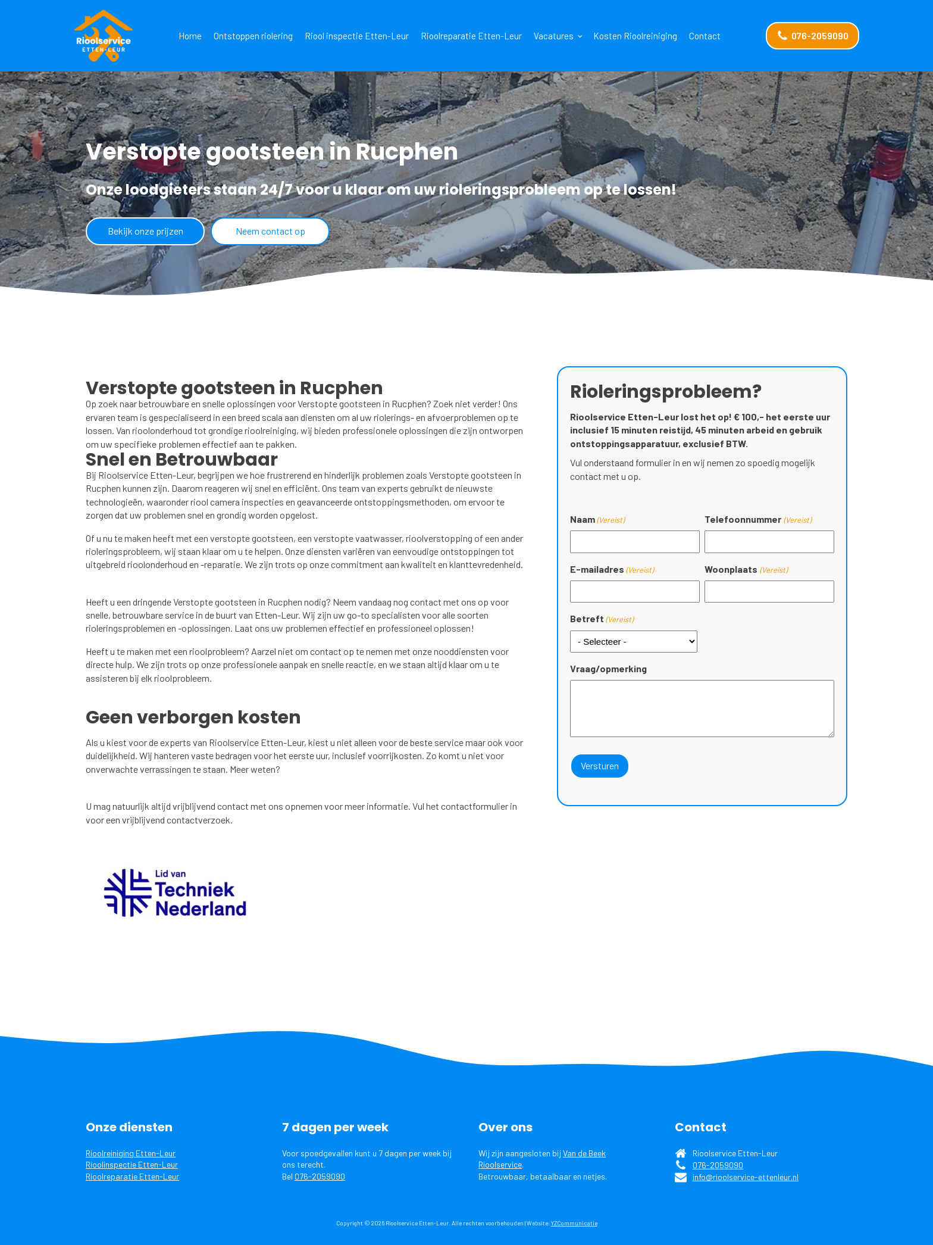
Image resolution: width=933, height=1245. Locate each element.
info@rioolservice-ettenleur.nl (746, 1177)
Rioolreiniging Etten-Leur (131, 1153)
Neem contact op (270, 230)
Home (190, 35)
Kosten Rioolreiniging (635, 35)
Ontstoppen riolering (253, 35)
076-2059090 (320, 1176)
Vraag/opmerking (608, 668)
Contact (705, 35)
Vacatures (554, 35)
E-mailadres (611, 569)
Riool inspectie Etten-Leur (357, 35)
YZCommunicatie (574, 1223)
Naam (597, 519)
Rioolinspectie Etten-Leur (132, 1164)
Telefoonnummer (757, 519)
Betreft (601, 619)
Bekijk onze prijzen (145, 230)
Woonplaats (746, 569)
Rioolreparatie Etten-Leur (471, 35)
